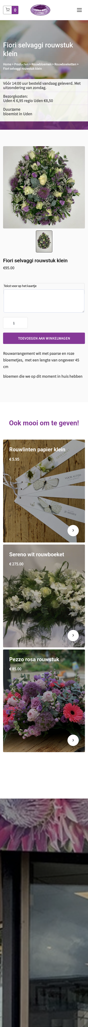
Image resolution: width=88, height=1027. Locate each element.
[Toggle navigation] (79, 10)
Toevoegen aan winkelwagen (44, 338)
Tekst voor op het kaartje (20, 286)
